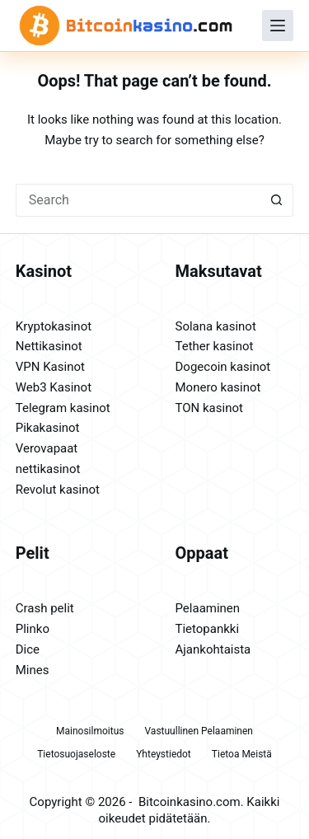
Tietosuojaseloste (76, 754)
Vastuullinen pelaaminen (198, 731)
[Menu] (277, 25)
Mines (32, 670)
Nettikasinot (49, 346)
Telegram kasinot (63, 408)
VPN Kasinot (50, 366)
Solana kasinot (216, 326)
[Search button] (276, 200)
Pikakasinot (48, 427)
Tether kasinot (215, 346)
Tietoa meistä (242, 754)
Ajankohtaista (213, 649)
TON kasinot (209, 408)
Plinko (32, 628)
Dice (28, 649)
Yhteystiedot (163, 754)
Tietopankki (208, 628)
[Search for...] (138, 200)
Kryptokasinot (53, 326)
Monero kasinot (218, 387)
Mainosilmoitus (90, 731)
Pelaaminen (208, 608)
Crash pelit (45, 608)
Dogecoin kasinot (223, 366)
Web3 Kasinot (53, 387)
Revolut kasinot (58, 489)
